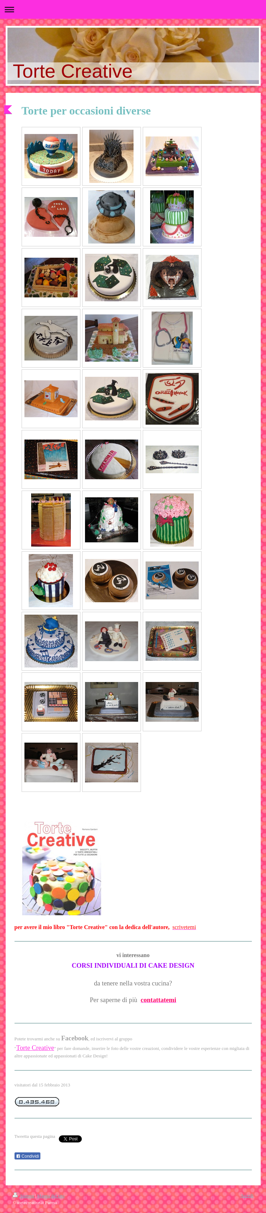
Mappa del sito (50, 1195)
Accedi (247, 1195)
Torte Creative (35, 1047)
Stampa (24, 1195)
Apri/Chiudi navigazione (133, 9)
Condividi (27, 1156)
